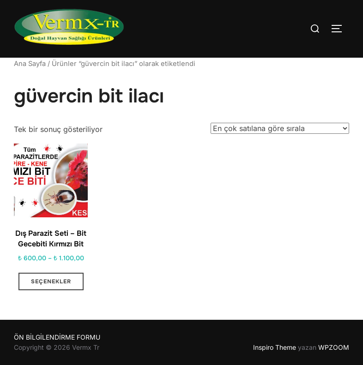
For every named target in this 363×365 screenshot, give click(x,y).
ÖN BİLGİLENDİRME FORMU (57, 337)
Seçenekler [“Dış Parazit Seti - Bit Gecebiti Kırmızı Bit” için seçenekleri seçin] (51, 281)
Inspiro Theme (274, 347)
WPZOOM (333, 347)
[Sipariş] (280, 128)
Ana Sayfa (30, 64)
